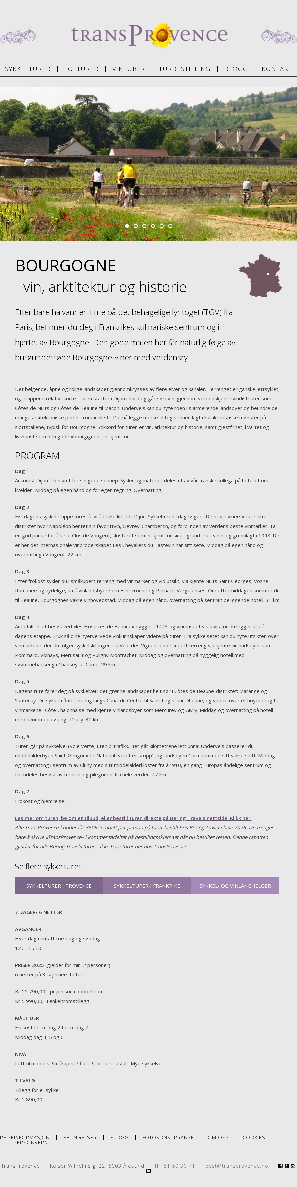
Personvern (31, 1142)
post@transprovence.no (236, 1165)
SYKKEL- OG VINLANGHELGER (235, 885)
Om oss (218, 1137)
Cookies (254, 1137)
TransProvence (148, 36)
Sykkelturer (28, 69)
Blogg (236, 69)
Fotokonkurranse (168, 1137)
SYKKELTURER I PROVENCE (59, 885)
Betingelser (80, 1137)
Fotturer (81, 69)
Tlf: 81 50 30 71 (174, 1165)
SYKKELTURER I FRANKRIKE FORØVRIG (147, 888)
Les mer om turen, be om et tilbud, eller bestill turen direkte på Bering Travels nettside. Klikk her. (133, 818)
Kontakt (277, 69)
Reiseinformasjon (25, 1137)
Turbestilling (185, 69)
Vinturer (128, 69)
